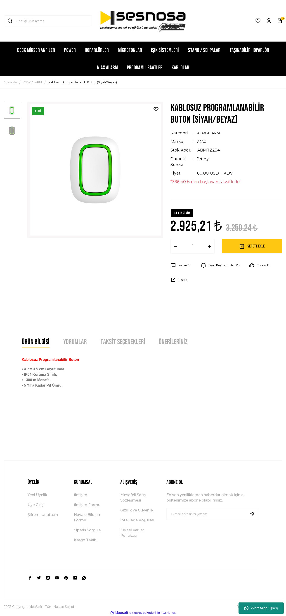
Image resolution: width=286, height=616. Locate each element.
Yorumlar (75, 342)
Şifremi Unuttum (43, 515)
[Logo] (143, 20)
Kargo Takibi (85, 540)
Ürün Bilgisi (36, 342)
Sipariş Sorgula (87, 530)
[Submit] (253, 514)
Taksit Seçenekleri (122, 342)
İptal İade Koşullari (137, 520)
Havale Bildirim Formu (88, 517)
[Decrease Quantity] (176, 246)
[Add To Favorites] (156, 109)
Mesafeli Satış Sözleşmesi (133, 497)
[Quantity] (192, 246)
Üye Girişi (36, 505)
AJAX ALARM (210, 133)
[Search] (48, 20)
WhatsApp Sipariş (261, 608)
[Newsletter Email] (212, 514)
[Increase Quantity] (209, 246)
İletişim (80, 495)
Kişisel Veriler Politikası (132, 533)
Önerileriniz (173, 342)
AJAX (202, 141)
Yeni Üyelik (37, 495)
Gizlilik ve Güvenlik (137, 510)
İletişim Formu (87, 505)
